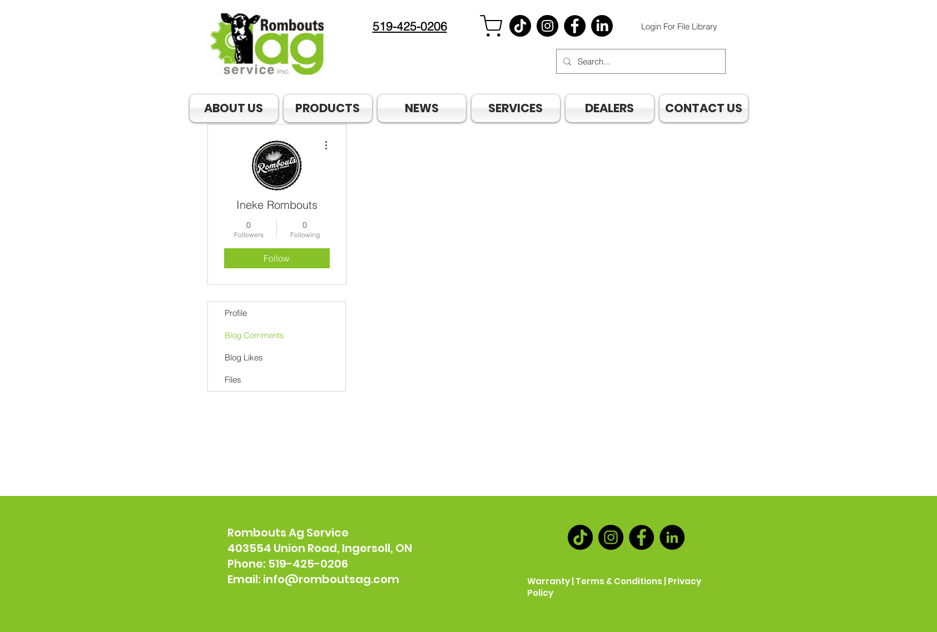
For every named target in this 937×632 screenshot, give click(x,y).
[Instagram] (547, 26)
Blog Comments (254, 335)
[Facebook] (575, 26)
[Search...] (640, 61)
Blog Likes (244, 357)
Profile (236, 313)
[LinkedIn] (672, 537)
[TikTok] (520, 26)
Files (233, 379)
